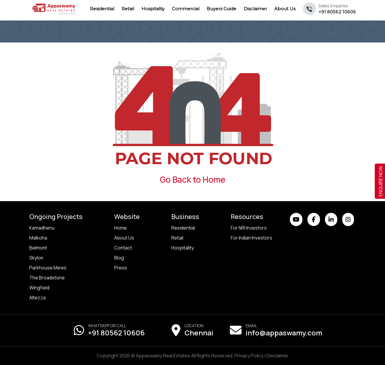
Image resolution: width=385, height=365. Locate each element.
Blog (119, 257)
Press (120, 267)
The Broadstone (47, 277)
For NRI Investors (249, 228)
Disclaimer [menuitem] (255, 8)
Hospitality (182, 248)
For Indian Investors (251, 238)
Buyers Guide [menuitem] (221, 8)
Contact (123, 248)
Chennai (198, 332)
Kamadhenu (41, 228)
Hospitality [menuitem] (153, 8)
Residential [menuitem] (102, 8)
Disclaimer (277, 355)
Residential (183, 228)
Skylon (36, 257)
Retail (177, 238)
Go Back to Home (192, 179)
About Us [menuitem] (284, 8)
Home (120, 228)
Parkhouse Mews (47, 267)
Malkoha (38, 238)
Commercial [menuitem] (185, 8)
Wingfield (39, 287)
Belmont (38, 248)
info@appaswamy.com (284, 332)
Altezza (37, 297)
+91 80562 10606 (337, 9)
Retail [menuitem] (128, 8)
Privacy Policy (249, 355)
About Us (124, 238)
